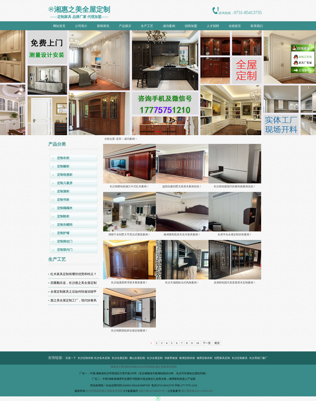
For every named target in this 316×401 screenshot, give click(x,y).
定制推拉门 (64, 241)
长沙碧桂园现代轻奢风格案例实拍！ (235, 186)
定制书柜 (63, 199)
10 (197, 343)
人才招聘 (213, 26)
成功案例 (169, 26)
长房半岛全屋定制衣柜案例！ (235, 234)
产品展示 (125, 26)
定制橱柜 (63, 166)
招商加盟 (191, 26)
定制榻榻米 (64, 208)
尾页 (217, 343)
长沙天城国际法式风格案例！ (182, 282)
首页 (118, 138)
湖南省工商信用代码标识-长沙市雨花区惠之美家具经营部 (143, 366)
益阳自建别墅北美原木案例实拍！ (182, 186)
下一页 (207, 343)
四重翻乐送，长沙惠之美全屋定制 (73, 283)
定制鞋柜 (63, 216)
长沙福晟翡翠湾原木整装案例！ (129, 282)
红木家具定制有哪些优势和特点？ (73, 274)
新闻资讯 (103, 26)
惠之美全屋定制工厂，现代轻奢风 (73, 300)
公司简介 (81, 26)
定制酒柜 (63, 191)
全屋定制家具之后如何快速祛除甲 (73, 291)
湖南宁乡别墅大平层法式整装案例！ (129, 234)
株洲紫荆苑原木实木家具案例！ (182, 234)
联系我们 (257, 26)
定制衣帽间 (64, 224)
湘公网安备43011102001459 (197, 390)
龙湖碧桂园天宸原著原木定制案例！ (235, 282)
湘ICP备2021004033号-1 (153, 390)
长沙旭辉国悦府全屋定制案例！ (129, 330)
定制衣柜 (63, 158)
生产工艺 (147, 26)
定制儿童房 (64, 183)
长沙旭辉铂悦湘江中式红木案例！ (129, 186)
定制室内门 (64, 249)
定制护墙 (63, 233)
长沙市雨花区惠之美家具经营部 (104, 390)
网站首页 (59, 26)
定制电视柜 (64, 174)
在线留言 (235, 26)
